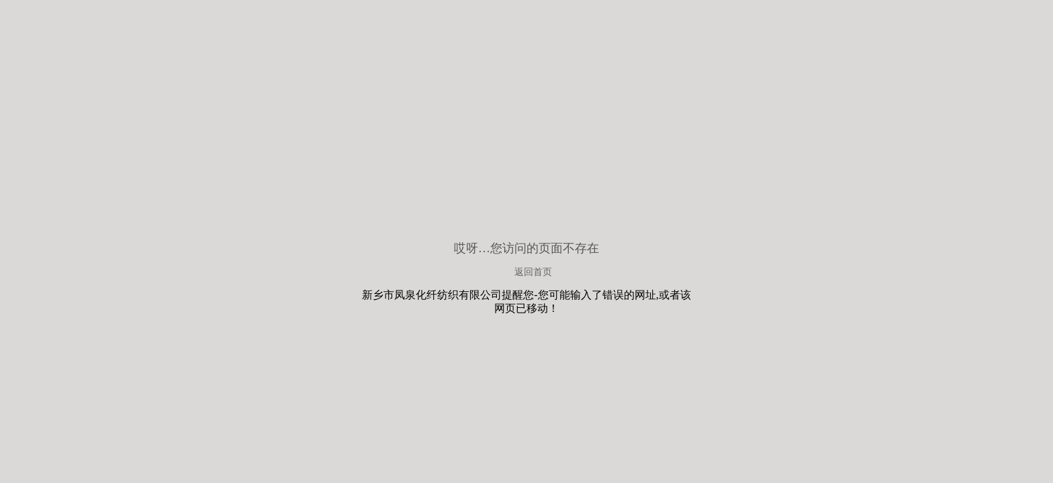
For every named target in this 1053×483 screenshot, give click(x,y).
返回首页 (533, 272)
